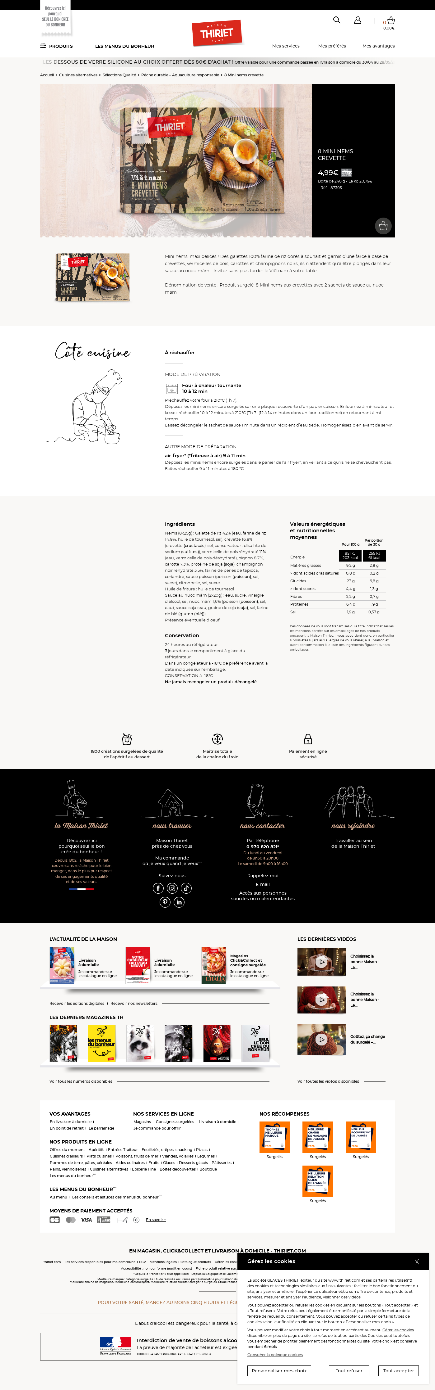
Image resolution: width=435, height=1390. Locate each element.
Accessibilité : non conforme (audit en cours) (156, 1268)
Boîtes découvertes (178, 1169)
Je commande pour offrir (157, 1128)
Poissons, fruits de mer (136, 1156)
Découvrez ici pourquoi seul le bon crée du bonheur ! (81, 846)
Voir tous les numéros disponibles (80, 1081)
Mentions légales (163, 1262)
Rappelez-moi (262, 875)
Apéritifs (96, 1149)
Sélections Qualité (119, 75)
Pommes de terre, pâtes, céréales (81, 1162)
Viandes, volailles (178, 1156)
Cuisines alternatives (78, 75)
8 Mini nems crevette (244, 75)
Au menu (58, 1197)
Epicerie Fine (144, 1169)
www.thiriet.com (344, 1280)
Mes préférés (332, 46)
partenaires (383, 1280)
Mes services (286, 46)
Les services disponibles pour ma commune (100, 1262)
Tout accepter (398, 1371)
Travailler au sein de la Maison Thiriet (353, 843)
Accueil (47, 75)
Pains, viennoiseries (68, 1169)
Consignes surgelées (175, 1121)
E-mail (263, 884)
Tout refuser (349, 1371)
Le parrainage (101, 1128)
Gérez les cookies (228, 1262)
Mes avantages (378, 46)
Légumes (206, 1156)
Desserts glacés (193, 1162)
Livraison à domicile (217, 1121)
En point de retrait (67, 1128)
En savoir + (156, 1219)
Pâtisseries (222, 1162)
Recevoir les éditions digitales (76, 1003)
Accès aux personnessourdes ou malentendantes (263, 896)
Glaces (169, 1162)
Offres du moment (67, 1149)
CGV (142, 1262)
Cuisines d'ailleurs (66, 1156)
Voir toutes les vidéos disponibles (328, 1081)
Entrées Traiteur (123, 1149)
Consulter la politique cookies (275, 1354)
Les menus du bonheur (124, 46)
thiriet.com (52, 1262)
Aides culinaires (130, 1162)
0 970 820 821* (262, 847)
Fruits (153, 1162)
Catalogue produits (195, 1262)
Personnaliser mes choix (279, 1371)
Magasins (142, 1121)
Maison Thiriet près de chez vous (172, 843)
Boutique (208, 1169)
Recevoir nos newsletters (133, 1003)
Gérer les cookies (398, 1330)
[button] (357, 21)
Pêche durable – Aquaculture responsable (180, 75)
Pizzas (202, 1149)
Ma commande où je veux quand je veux (172, 860)
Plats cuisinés (99, 1156)
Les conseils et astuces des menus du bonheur (116, 1197)
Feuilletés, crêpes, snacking (167, 1149)
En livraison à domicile (70, 1121)
